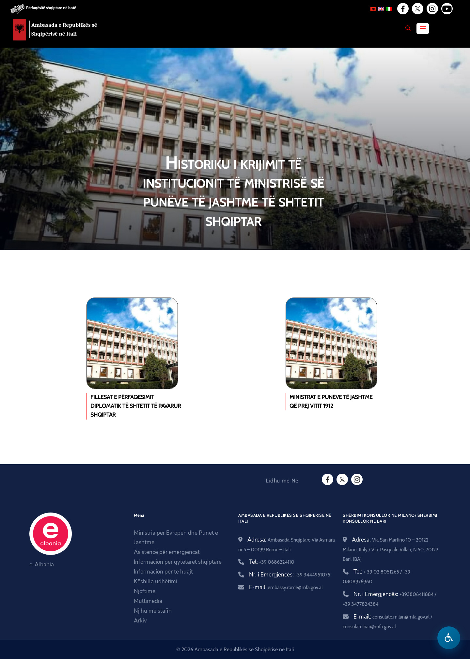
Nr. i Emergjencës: (289, 574)
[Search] (408, 28)
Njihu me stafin (153, 611)
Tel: (271, 562)
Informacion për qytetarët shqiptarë (178, 562)
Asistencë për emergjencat (167, 552)
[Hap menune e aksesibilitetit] (448, 637)
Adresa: (390, 549)
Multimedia (148, 601)
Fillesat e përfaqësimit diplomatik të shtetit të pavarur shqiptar (135, 406)
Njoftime (144, 591)
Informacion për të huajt (163, 571)
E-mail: (286, 587)
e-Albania (41, 564)
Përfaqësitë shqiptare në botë (51, 7)
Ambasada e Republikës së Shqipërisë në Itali (64, 29)
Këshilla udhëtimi (155, 581)
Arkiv (140, 620)
